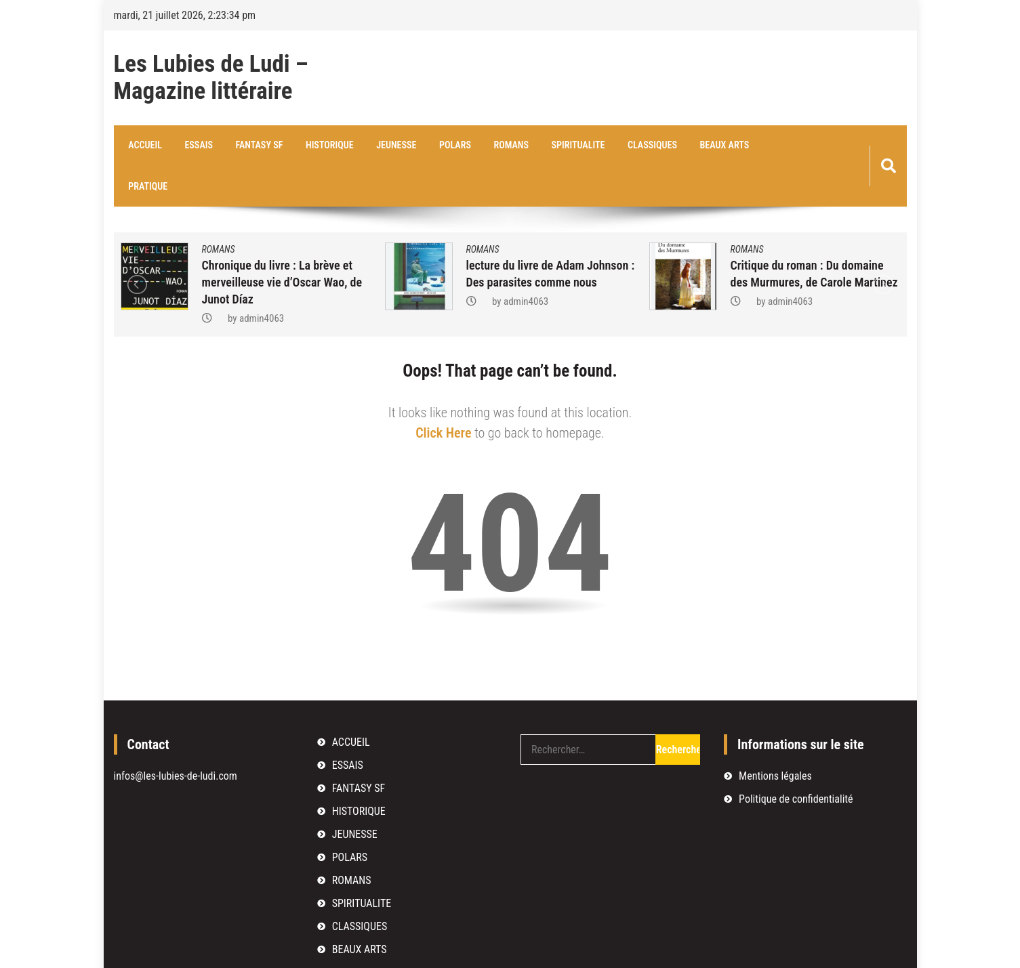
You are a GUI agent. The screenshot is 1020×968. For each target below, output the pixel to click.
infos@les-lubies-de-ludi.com (175, 736)
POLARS (441, 145)
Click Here (443, 393)
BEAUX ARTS (699, 145)
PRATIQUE (764, 145)
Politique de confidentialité (796, 759)
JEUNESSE (385, 145)
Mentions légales (775, 736)
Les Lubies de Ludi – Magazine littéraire (211, 78)
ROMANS (494, 145)
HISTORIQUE (320, 145)
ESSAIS (195, 145)
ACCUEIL (144, 145)
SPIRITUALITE (559, 145)
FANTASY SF (253, 145)
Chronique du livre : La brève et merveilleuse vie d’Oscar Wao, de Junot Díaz (282, 242)
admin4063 (261, 278)
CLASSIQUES (630, 145)
